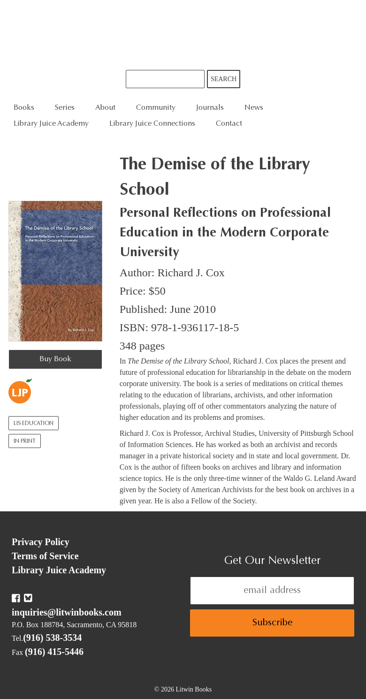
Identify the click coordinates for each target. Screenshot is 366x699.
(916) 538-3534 (52, 637)
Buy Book (55, 359)
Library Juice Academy (51, 124)
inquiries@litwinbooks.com (67, 612)
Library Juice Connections (152, 124)
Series (65, 108)
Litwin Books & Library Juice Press (183, 35)
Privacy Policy (40, 542)
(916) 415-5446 (54, 651)
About (105, 108)
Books (24, 108)
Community (155, 108)
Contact (229, 124)
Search (223, 79)
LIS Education (33, 423)
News (253, 108)
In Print (25, 441)
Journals (210, 108)
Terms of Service (45, 556)
